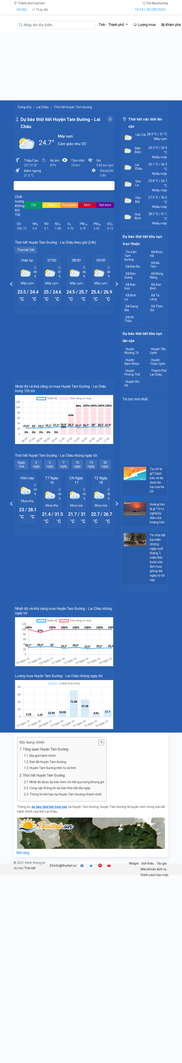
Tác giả (161, 863)
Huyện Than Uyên (157, 362)
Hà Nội (21, 9)
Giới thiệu (147, 863)
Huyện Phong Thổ (132, 372)
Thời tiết (30, 868)
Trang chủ (24, 107)
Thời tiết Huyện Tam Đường (44, 775)
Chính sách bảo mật (154, 875)
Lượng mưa (145, 25)
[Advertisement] (91, 67)
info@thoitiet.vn (63, 865)
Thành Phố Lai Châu (158, 372)
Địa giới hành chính (43, 755)
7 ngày (63, 464)
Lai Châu (43, 107)
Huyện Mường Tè (131, 351)
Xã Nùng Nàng (156, 275)
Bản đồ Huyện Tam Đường (48, 762)
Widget (134, 863)
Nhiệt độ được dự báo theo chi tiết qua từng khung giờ (67, 782)
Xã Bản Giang (130, 275)
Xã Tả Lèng (154, 297)
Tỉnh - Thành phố (112, 25)
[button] (11, 283)
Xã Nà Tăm (154, 264)
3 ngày (36, 464)
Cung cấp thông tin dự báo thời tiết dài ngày (60, 788)
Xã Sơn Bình (155, 286)
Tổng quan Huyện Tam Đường (45, 749)
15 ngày (91, 464)
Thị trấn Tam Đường (130, 255)
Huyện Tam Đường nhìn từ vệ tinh (53, 768)
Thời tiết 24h (26, 250)
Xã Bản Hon (130, 286)
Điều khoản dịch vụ (154, 869)
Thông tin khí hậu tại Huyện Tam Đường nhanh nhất (66, 794)
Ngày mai (21, 464)
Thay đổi (40, 9)
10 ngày (77, 464)
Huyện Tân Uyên (158, 351)
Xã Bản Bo (133, 266)
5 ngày (49, 464)
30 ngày (105, 464)
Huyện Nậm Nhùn (131, 362)
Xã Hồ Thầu (129, 319)
